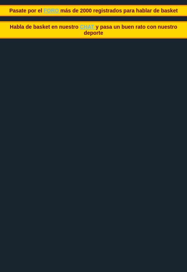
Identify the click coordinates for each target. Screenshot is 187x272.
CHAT (88, 27)
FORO (52, 11)
